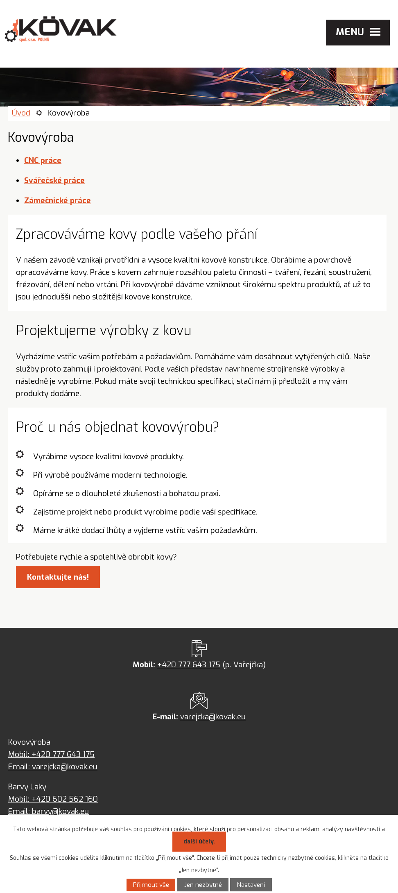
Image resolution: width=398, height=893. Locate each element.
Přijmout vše (151, 885)
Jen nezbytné (203, 885)
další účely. (199, 841)
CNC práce (42, 160)
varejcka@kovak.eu (213, 717)
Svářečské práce (54, 180)
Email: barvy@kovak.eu (48, 811)
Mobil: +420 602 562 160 (53, 799)
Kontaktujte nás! (58, 577)
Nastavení (251, 885)
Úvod (21, 113)
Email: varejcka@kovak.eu (52, 767)
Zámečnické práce (57, 200)
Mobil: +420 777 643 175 (51, 754)
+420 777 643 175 (188, 665)
